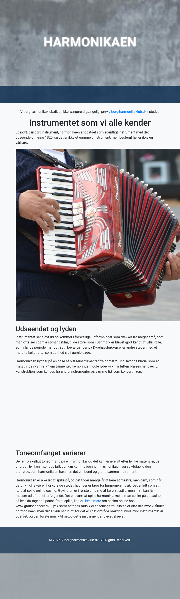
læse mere (93, 501)
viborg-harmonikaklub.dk (127, 112)
